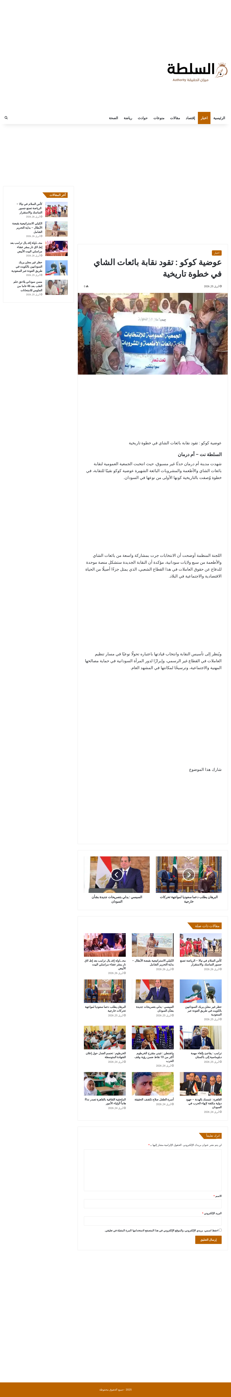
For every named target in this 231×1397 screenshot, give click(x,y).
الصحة (113, 118)
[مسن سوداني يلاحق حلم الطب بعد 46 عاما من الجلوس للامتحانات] (56, 287)
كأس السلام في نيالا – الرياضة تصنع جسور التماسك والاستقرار (29, 208)
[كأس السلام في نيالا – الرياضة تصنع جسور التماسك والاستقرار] (201, 945)
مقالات (175, 118)
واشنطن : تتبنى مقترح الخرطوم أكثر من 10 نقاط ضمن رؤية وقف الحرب (154, 1057)
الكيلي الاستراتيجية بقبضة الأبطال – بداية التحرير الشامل (27, 228)
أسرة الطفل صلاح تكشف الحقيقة (154, 1099)
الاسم (218, 1196)
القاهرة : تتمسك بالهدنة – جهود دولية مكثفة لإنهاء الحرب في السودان (204, 1103)
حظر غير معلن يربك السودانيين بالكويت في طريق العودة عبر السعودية (203, 1010)
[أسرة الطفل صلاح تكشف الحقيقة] (153, 1084)
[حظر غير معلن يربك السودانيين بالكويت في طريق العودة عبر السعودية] (201, 991)
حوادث (143, 118)
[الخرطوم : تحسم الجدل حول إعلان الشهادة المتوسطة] (105, 1037)
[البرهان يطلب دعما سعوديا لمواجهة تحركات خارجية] (105, 991)
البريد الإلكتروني (212, 1213)
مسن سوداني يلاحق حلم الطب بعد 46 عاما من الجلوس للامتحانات (27, 286)
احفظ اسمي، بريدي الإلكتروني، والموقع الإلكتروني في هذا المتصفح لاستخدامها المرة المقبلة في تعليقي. (161, 1230)
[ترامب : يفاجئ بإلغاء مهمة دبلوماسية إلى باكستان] (201, 1037)
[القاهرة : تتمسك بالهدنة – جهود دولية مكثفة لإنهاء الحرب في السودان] (201, 1084)
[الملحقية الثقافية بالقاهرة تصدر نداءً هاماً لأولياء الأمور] (105, 1084)
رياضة (128, 118)
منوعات (158, 118)
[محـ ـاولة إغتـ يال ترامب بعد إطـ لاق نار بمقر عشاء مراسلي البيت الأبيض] (105, 945)
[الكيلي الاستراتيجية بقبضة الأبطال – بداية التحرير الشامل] (153, 945)
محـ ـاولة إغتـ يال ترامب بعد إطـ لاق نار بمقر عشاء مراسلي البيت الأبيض (105, 964)
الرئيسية (219, 118)
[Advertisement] (115, 25)
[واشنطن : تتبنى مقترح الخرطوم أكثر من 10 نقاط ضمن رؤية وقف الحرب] (153, 1037)
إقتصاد (190, 118)
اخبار (204, 118)
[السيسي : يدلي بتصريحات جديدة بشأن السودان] (153, 991)
